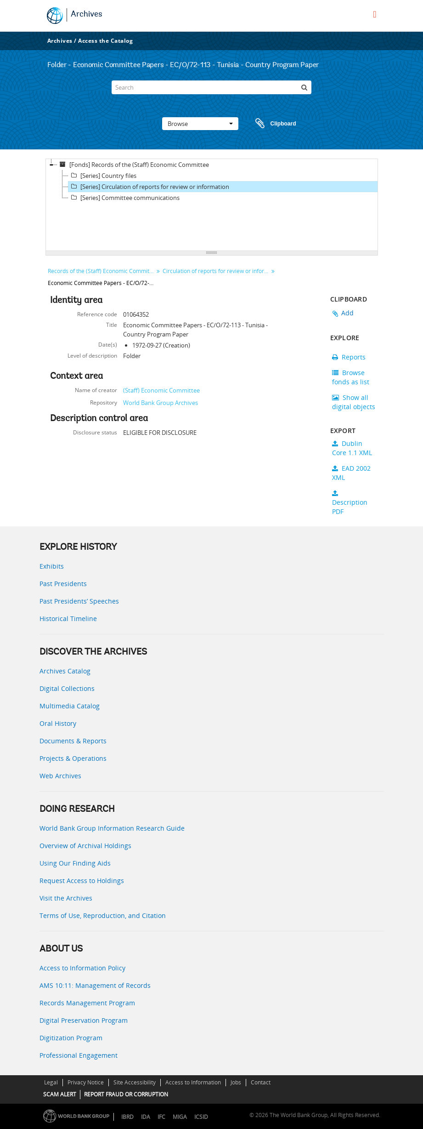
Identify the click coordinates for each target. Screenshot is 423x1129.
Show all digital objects (353, 402)
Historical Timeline (68, 618)
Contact (261, 1082)
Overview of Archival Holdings (85, 845)
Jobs (236, 1082)
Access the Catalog (105, 41)
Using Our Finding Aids (75, 863)
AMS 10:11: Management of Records (95, 985)
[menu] (374, 14)
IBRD (127, 1117)
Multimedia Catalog (69, 705)
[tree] (212, 205)
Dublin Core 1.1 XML (352, 448)
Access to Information (193, 1082)
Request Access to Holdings (81, 880)
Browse (200, 124)
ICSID (201, 1117)
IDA (145, 1117)
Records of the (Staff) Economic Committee (102, 271)
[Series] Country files (102, 175)
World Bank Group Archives (160, 403)
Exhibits (51, 566)
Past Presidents (63, 583)
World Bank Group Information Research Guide (112, 828)
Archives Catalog (64, 671)
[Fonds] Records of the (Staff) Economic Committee (133, 164)
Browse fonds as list (350, 377)
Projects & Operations (73, 758)
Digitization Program (70, 1037)
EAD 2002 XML (351, 473)
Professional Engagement (78, 1055)
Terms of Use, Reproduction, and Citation (102, 915)
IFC (161, 1117)
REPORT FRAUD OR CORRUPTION (126, 1094)
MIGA (180, 1117)
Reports (349, 357)
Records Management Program (87, 1002)
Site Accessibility (134, 1082)
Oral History (57, 723)
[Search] (211, 87)
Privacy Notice (86, 1082)
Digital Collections (67, 688)
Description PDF (349, 503)
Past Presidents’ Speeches (79, 601)
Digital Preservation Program (83, 1020)
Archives (86, 15)
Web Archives (60, 775)
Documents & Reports (73, 740)
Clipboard (271, 123)
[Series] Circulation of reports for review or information (148, 186)
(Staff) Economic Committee (161, 390)
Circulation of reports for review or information (217, 271)
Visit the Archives (65, 898)
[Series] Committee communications (124, 197)
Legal (51, 1082)
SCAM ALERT (59, 1094)
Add (347, 312)
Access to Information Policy (82, 968)
